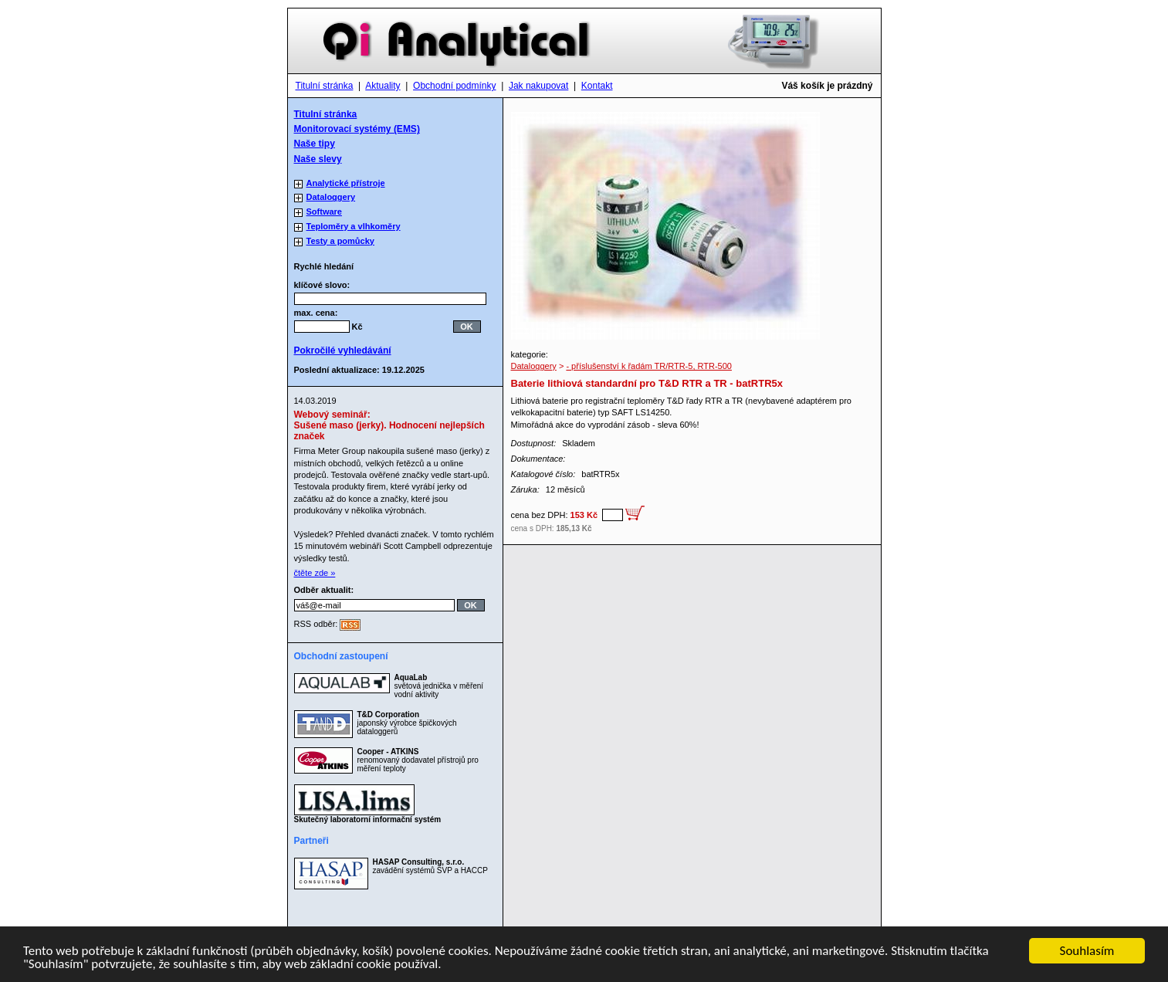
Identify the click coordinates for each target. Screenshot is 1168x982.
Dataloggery (534, 366)
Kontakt (597, 85)
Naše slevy (318, 159)
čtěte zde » (315, 572)
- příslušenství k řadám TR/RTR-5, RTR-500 (649, 366)
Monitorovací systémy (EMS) (357, 129)
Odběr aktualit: (324, 589)
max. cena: (316, 312)
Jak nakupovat (538, 85)
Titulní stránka (325, 85)
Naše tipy (314, 143)
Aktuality (382, 85)
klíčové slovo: (327, 285)
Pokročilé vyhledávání (342, 350)
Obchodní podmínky (454, 85)
